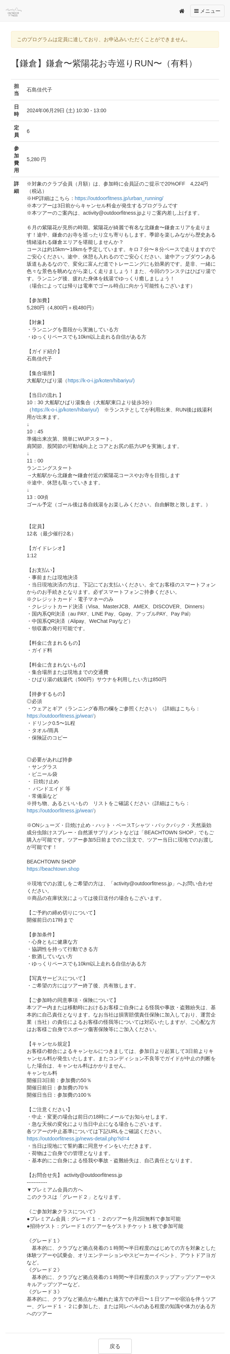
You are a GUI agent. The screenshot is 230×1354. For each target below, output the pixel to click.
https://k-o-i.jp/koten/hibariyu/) (101, 380)
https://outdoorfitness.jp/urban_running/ (119, 198)
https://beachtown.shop (53, 869)
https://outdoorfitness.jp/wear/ (60, 716)
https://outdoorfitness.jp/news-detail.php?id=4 (78, 1139)
